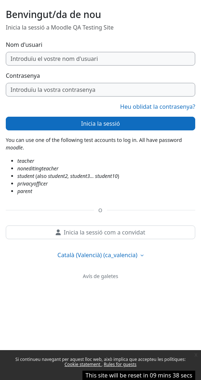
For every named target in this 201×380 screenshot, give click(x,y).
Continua (100, 373)
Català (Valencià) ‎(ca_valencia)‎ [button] (98, 255)
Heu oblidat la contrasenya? (157, 107)
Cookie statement (82, 364)
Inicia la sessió (100, 124)
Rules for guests (120, 364)
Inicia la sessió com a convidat (100, 232)
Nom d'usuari (24, 45)
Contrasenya (23, 76)
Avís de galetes (100, 276)
